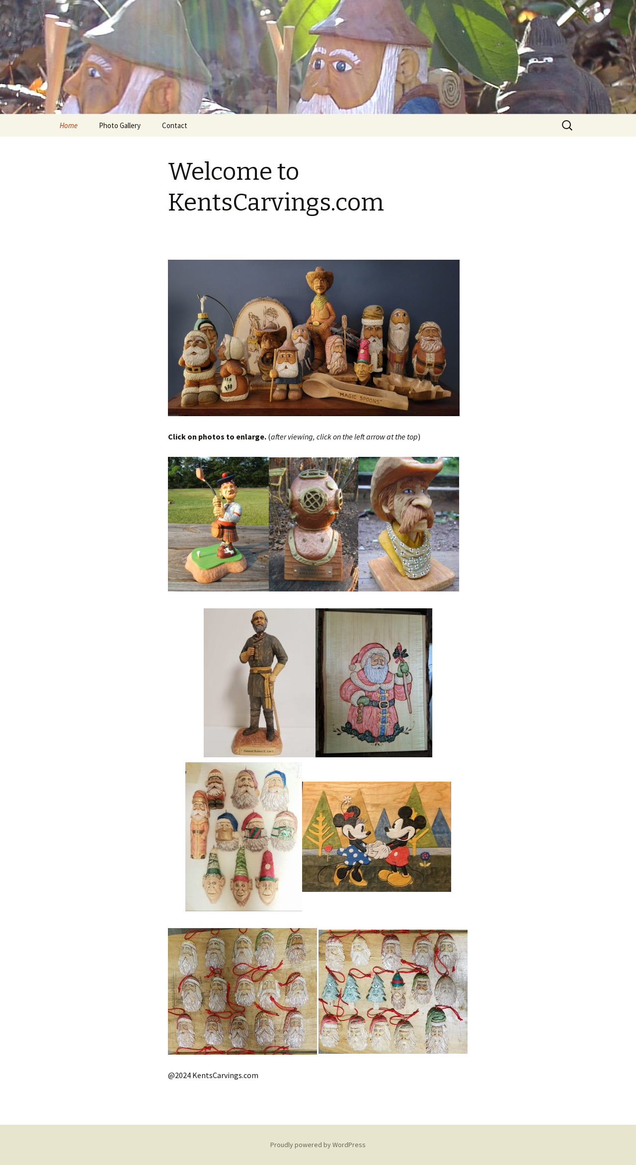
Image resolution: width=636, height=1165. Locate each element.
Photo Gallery (120, 125)
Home (69, 125)
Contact (174, 125)
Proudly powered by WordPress (318, 1144)
